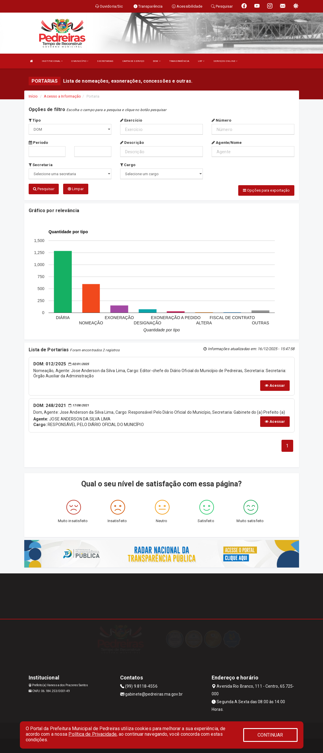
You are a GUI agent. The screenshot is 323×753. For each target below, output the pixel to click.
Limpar (76, 189)
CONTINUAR (270, 735)
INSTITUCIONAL (52, 61)
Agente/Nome (227, 142)
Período (38, 142)
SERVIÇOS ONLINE (225, 61)
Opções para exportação (266, 190)
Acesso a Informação (62, 96)
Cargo (128, 165)
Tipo (35, 120)
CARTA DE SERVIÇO (133, 61)
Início (33, 96)
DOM (156, 61)
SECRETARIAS (105, 61)
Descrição (132, 142)
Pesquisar (43, 189)
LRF (201, 61)
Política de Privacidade (92, 734)
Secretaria (41, 165)
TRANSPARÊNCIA (179, 61)
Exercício (131, 120)
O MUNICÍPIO (79, 61)
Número (221, 120)
